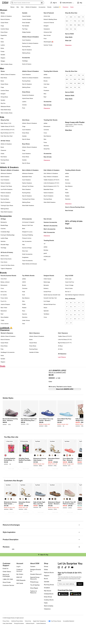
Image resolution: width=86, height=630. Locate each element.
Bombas (46, 250)
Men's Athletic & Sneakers (30, 170)
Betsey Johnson (5, 282)
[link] (11, 421)
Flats (2, 38)
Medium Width (69, 95)
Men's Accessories (49, 229)
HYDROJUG (47, 256)
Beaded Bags (4, 225)
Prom (45, 38)
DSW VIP (19, 577)
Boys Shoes (26, 144)
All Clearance (62, 354)
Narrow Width (69, 34)
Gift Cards (19, 583)
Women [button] (12, 7)
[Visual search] (41, 3)
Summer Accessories (50, 222)
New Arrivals (47, 35)
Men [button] (18, 7)
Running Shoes (26, 46)
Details (59, 580)
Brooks (46, 81)
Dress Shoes (4, 32)
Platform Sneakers (6, 193)
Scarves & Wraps (27, 248)
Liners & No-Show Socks (7, 265)
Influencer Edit (48, 32)
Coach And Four (69, 282)
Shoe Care (25, 251)
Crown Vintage (69, 285)
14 (71, 87)
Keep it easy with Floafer (75, 146)
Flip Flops (24, 29)
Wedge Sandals (26, 32)
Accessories (47, 102)
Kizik (23, 295)
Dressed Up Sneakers (28, 95)
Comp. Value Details (7, 623)
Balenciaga (47, 282)
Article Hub (47, 16)
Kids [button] (22, 7)
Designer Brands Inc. (35, 570)
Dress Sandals (26, 22)
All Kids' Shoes (5, 141)
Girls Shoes (25, 120)
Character (3, 150)
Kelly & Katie (69, 288)
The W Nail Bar (35, 585)
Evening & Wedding (27, 235)
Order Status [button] (7, 571)
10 (75, 25)
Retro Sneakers (5, 196)
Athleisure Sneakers (6, 173)
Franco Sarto (4, 298)
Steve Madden (4, 317)
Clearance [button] (65, 7)
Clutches (3, 228)
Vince (45, 317)
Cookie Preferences (41, 623)
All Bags (3, 219)
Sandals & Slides (34, 352)
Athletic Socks (5, 255)
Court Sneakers (26, 40)
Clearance (68, 45)
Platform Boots (49, 572)
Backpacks (4, 222)
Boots (2, 81)
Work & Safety (48, 606)
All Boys (60, 346)
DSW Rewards (20, 580)
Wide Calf (68, 40)
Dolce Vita (3, 291)
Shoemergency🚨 (48, 42)
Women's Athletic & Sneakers (10, 170)
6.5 (67, 21)
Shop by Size (5, 120)
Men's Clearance (34, 333)
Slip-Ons (3, 103)
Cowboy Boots (48, 600)
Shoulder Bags (5, 244)
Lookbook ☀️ (57, 7)
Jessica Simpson (5, 304)
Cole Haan (46, 84)
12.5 (79, 83)
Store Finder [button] (7, 582)
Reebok (67, 196)
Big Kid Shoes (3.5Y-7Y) (7, 133)
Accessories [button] (42, 7)
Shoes (3, 13)
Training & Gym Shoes (7, 205)
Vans (23, 323)
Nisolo (45, 307)
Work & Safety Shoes (6, 64)
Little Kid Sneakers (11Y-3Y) (51, 183)
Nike (45, 94)
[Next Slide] (81, 416)
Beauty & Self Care (27, 225)
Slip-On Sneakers (27, 50)
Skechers (46, 145)
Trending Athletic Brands (73, 170)
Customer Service (8, 585)
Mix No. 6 (67, 291)
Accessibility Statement (68, 621)
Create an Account (19, 570)
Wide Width (68, 37)
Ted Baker (46, 314)
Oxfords (24, 105)
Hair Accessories (26, 241)
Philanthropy (34, 582)
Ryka (23, 311)
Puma (45, 142)
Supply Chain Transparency (39, 621)
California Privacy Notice (17, 621)
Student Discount (35, 574)
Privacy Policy (6, 621)
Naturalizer (4, 311)
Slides (46, 569)
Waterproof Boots (5, 106)
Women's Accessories (50, 226)
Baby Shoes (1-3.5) (6, 123)
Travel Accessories (27, 260)
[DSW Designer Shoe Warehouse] (5, 3)
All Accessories (27, 219)
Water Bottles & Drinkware (29, 264)
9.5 (71, 25)
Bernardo (46, 285)
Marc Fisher (4, 307)
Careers (32, 566)
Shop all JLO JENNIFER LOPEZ (57, 372)
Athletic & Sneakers (6, 16)
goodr (45, 253)
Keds (23, 291)
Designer (46, 26)
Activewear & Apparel (28, 222)
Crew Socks (4, 262)
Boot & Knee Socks (6, 259)
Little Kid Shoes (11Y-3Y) (7, 129)
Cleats (2, 153)
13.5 (67, 87)
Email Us (5, 568)
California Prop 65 (30, 623)
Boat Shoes (4, 78)
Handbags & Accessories (7, 352)
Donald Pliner (47, 291)
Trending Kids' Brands (50, 120)
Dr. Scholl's (4, 295)
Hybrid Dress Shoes (27, 98)
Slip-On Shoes (26, 139)
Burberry (46, 288)
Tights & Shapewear (6, 268)
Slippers (3, 58)
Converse (46, 129)
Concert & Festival (49, 22)
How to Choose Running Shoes (74, 207)
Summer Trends (48, 45)
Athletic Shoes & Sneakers (30, 37)
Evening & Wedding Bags (7, 235)
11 (82, 25)
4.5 (71, 17)
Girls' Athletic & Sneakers (51, 173)
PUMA (67, 193)
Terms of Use (28, 621)
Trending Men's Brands (51, 71)
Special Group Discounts (34, 578)
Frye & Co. (4, 301)
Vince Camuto (4, 323)
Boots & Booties (5, 19)
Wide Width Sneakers (6, 212)
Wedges (3, 61)
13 (75, 29)
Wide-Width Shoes (6, 110)
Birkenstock (47, 78)
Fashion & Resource (33, 592)
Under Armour (26, 320)
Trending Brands (49, 240)
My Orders (19, 574)
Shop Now (68, 154)
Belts (23, 228)
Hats (23, 244)
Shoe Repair (34, 588)
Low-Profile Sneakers (6, 189)
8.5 (83, 21)
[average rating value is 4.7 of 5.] (53, 378)
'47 (44, 244)
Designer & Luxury (27, 232)
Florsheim (46, 90)
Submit (80, 584)
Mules (2, 48)
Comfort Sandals (26, 19)
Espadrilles (4, 35)
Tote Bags (3, 248)
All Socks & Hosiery (7, 252)
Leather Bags (4, 238)
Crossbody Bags (5, 232)
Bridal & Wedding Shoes (50, 19)
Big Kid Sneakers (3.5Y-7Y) (51, 186)
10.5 (79, 25)
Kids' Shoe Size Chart (7, 136)
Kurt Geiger (47, 301)
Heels (2, 42)
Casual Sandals (26, 16)
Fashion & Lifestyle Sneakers (30, 43)
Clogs (2, 26)
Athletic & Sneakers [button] (31, 7)
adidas (45, 74)
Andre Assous (47, 279)
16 (79, 87)
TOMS (2, 320)
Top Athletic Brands (28, 276)
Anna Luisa (68, 279)
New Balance (47, 136)
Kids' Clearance (63, 333)
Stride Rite (47, 149)
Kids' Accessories (49, 232)
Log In (18, 566)
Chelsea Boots (48, 594)
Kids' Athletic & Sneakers (51, 170)
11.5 (67, 29)
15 (75, 87)
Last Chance (62, 357)
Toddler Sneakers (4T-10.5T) (51, 180)
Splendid (46, 311)
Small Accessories (27, 254)
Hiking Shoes (4, 97)
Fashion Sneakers (5, 183)
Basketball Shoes (27, 176)
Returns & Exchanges (6, 575)
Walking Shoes (26, 53)
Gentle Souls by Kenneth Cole (52, 295)
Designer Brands (49, 276)
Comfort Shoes (5, 29)
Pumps (2, 51)
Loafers (3, 45)
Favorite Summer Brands (8, 276)
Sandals (3, 54)
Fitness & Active (26, 238)
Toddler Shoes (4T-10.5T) (7, 126)
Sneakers (47, 588)
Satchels (3, 241)
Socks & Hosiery (26, 64)
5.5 (79, 17)
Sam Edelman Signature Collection (74, 295)
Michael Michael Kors (50, 304)
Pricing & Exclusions (19, 623)
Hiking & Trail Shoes (6, 186)
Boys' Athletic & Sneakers (51, 176)
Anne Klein (4, 279)
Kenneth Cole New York (50, 298)
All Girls (60, 349)
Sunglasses (25, 257)
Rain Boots (4, 157)
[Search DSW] (27, 2)
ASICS (67, 176)
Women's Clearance (7, 333)
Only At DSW (69, 276)
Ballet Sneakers (5, 176)
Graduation (47, 29)
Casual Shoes (4, 22)
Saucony (24, 314)
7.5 (75, 21)
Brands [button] (49, 7)
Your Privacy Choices (54, 621)
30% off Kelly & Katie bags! (73, 245)
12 (71, 29)
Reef (45, 97)
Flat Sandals (25, 26)
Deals (71, 7)
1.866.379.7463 (8, 579)
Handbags (25, 61)
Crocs (45, 87)
